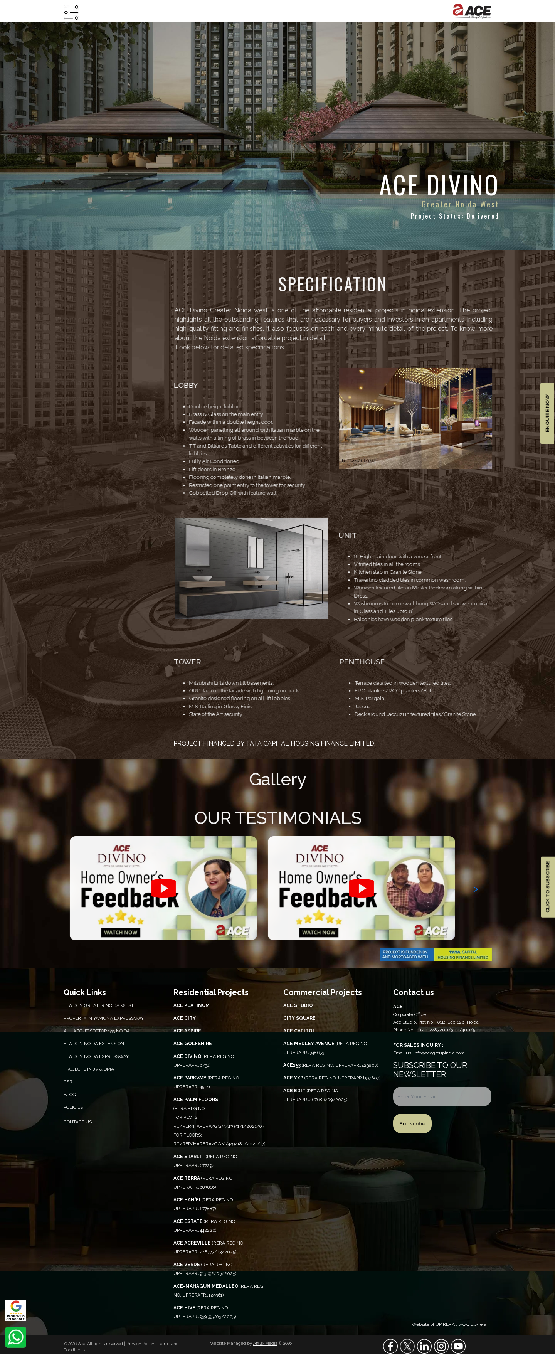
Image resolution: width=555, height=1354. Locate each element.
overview (79, 320)
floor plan (79, 367)
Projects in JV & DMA (89, 1069)
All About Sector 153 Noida (97, 1031)
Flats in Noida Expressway (96, 1056)
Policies (73, 1107)
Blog (70, 1094)
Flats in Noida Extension (94, 1043)
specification (83, 336)
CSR (68, 1082)
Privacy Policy (140, 1343)
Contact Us (78, 1122)
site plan (77, 383)
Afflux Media (265, 1343)
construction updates (98, 414)
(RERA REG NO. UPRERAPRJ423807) (330, 1065)
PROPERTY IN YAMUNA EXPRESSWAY (104, 1018)
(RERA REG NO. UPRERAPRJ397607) (331, 1078)
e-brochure (81, 398)
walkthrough (83, 430)
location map (85, 351)
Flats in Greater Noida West (99, 1005)
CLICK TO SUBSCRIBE (547, 887)
